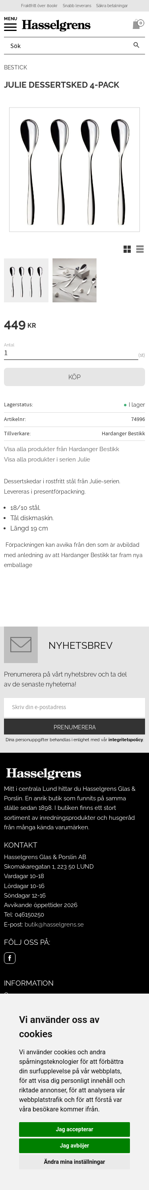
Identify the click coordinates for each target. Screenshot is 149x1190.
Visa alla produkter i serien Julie (47, 459)
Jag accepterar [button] (74, 1129)
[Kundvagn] (134, 24)
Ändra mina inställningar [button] (74, 1162)
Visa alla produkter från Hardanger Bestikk (61, 449)
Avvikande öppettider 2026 (40, 905)
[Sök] (136, 45)
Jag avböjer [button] (74, 1145)
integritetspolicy (125, 739)
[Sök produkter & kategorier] (66, 45)
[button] (11, 30)
